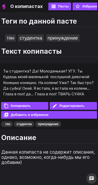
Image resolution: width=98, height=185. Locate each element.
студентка (31, 38)
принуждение (63, 38)
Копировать (17, 105)
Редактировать (68, 105)
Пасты (60, 6)
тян (10, 38)
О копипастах (26, 6)
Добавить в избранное (26, 114)
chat (91, 178)
